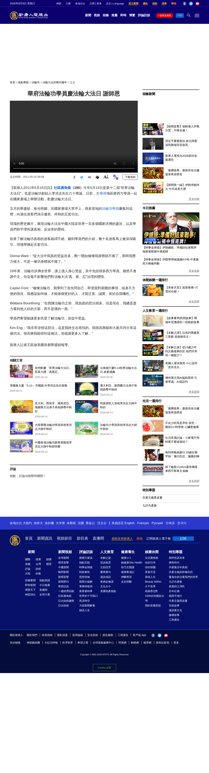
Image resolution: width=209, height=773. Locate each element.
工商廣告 (174, 619)
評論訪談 (144, 15)
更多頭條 (194, 198)
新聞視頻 (65, 552)
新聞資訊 (44, 538)
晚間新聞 (63, 572)
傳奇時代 (174, 562)
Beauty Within (153, 581)
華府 (103, 193)
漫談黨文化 (175, 610)
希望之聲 (82, 642)
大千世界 (150, 586)
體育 (49, 564)
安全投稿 (92, 635)
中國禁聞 (63, 567)
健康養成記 (127, 572)
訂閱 (183, 538)
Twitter (191, 3)
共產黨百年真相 (178, 567)
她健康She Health (131, 562)
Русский (157, 523)
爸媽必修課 (107, 581)
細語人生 (84, 610)
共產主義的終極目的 (181, 572)
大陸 (27, 573)
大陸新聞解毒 (87, 605)
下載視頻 (130, 176)
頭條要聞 (30, 580)
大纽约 (27, 523)
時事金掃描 (85, 567)
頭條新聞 (148, 94)
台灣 (38, 564)
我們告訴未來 (177, 557)
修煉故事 (174, 614)
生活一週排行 (152, 401)
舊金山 (90, 523)
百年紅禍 (174, 591)
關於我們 (32, 635)
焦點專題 (23, 82)
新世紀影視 (162, 642)
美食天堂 (150, 572)
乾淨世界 (67, 642)
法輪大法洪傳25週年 (55, 82)
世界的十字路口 (88, 595)
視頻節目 (64, 538)
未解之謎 (105, 557)
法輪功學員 (110, 208)
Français (143, 523)
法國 (81, 523)
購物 (173, 3)
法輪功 (36, 82)
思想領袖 (84, 576)
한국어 (181, 523)
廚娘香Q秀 (151, 591)
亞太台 (101, 523)
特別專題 (148, 490)
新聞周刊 (63, 581)
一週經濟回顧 (66, 591)
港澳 (38, 559)
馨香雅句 (105, 572)
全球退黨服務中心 (103, 642)
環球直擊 (63, 562)
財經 (38, 568)
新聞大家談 (85, 557)
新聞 (88, 15)
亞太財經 (63, 605)
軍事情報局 (85, 586)
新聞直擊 (63, 576)
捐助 (154, 3)
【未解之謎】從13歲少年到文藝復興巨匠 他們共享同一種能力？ (181, 351)
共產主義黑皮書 (152, 497)
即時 (123, 15)
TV (180, 15)
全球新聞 (63, 557)
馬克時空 (84, 600)
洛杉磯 (49, 523)
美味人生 (150, 576)
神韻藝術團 (33, 642)
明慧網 (122, 642)
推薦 (114, 15)
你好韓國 (150, 567)
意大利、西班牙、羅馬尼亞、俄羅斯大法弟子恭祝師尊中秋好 (53, 407)
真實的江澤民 (177, 586)
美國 (27, 564)
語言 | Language (115, 3)
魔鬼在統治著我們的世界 (183, 576)
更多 (176, 642)
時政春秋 (84, 572)
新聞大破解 (85, 581)
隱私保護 (62, 635)
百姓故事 (174, 605)
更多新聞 (194, 301)
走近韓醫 (126, 581)
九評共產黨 (149, 505)
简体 (99, 3)
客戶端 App (139, 635)
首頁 (12, 82)
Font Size (106, 176)
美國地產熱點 (108, 591)
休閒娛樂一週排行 (155, 280)
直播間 (98, 538)
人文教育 (107, 552)
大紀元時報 (51, 642)
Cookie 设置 (104, 667)
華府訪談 (63, 586)
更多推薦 (194, 270)
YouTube (197, 3)
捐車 (164, 3)
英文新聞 (133, 3)
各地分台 (80, 3)
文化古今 (105, 586)
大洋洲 (60, 523)
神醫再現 (126, 576)
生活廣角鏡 (151, 557)
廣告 (145, 3)
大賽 (68, 3)
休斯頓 (71, 523)
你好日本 (150, 562)
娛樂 (49, 559)
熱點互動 (84, 562)
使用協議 (77, 635)
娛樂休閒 (152, 552)
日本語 (170, 523)
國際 (27, 559)
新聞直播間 (165, 15)
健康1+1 (126, 557)
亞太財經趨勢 (66, 600)
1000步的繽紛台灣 (154, 598)
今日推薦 (148, 208)
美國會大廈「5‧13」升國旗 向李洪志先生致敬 (38, 385)
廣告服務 (108, 635)
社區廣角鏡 (62, 188)
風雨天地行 (175, 595)
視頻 (97, 15)
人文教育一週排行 (155, 310)
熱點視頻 (44, 580)
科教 (38, 573)
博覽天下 (30, 589)
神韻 (58, 3)
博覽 (132, 15)
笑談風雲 (105, 562)
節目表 (82, 538)
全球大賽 (44, 594)
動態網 (135, 642)
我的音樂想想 (153, 605)
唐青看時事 (85, 591)
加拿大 (38, 523)
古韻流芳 (105, 567)
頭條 (106, 15)
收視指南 (47, 635)
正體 (92, 3)
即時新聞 (30, 585)
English (129, 523)
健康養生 (128, 552)
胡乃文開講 (127, 567)
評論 (27, 568)
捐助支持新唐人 (122, 538)
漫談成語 (105, 576)
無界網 (147, 642)
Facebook (184, 3)
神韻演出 (30, 594)
